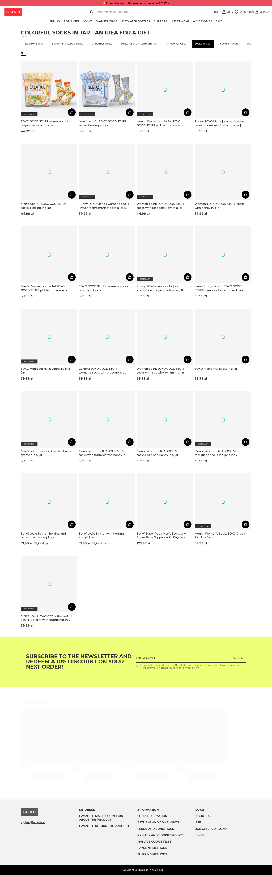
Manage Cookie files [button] (154, 841)
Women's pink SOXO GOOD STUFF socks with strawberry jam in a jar (161, 370)
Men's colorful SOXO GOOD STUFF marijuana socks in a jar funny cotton (218, 453)
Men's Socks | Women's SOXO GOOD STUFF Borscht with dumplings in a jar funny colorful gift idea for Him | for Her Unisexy (46, 618)
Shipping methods (152, 854)
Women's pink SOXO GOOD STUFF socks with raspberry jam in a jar (161, 205)
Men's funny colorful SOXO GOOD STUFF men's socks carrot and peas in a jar (219, 288)
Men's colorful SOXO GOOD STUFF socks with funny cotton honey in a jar (103, 453)
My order (87, 809)
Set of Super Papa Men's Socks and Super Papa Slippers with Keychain (161, 535)
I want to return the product (104, 826)
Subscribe (238, 658)
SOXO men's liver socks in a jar (216, 368)
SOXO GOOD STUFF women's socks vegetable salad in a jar (45, 123)
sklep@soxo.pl (33, 822)
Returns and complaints (158, 822)
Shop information (152, 816)
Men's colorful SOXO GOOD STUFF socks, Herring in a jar (102, 123)
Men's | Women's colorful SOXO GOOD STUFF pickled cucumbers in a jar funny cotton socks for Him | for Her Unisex (161, 123)
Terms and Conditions (155, 828)
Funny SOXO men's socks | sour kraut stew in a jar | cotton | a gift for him (160, 288)
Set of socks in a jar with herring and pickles (101, 535)
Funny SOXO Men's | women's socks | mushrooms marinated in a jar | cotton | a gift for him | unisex (220, 123)
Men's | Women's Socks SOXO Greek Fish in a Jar (220, 535)
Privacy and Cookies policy (160, 835)
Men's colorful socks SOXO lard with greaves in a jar (46, 453)
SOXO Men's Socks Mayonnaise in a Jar (45, 370)
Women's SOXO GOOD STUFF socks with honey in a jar (219, 205)
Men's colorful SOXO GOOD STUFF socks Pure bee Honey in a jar (160, 453)
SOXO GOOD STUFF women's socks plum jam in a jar (103, 288)
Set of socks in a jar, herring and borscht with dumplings (43, 535)
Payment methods (152, 848)
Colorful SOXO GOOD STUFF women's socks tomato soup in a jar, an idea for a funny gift (102, 371)
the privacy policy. (188, 667)
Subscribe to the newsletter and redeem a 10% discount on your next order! (79, 661)
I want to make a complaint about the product (102, 817)
